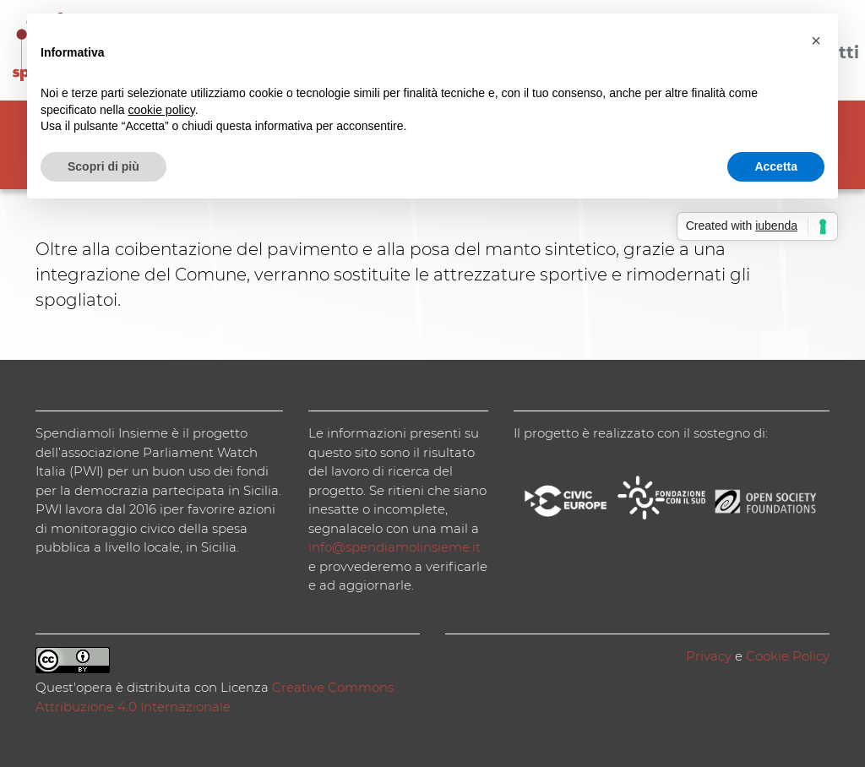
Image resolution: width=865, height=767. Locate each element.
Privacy (709, 656)
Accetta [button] (775, 166)
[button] (816, 40)
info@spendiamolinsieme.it (394, 547)
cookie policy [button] (161, 110)
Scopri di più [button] (103, 166)
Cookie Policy (788, 656)
